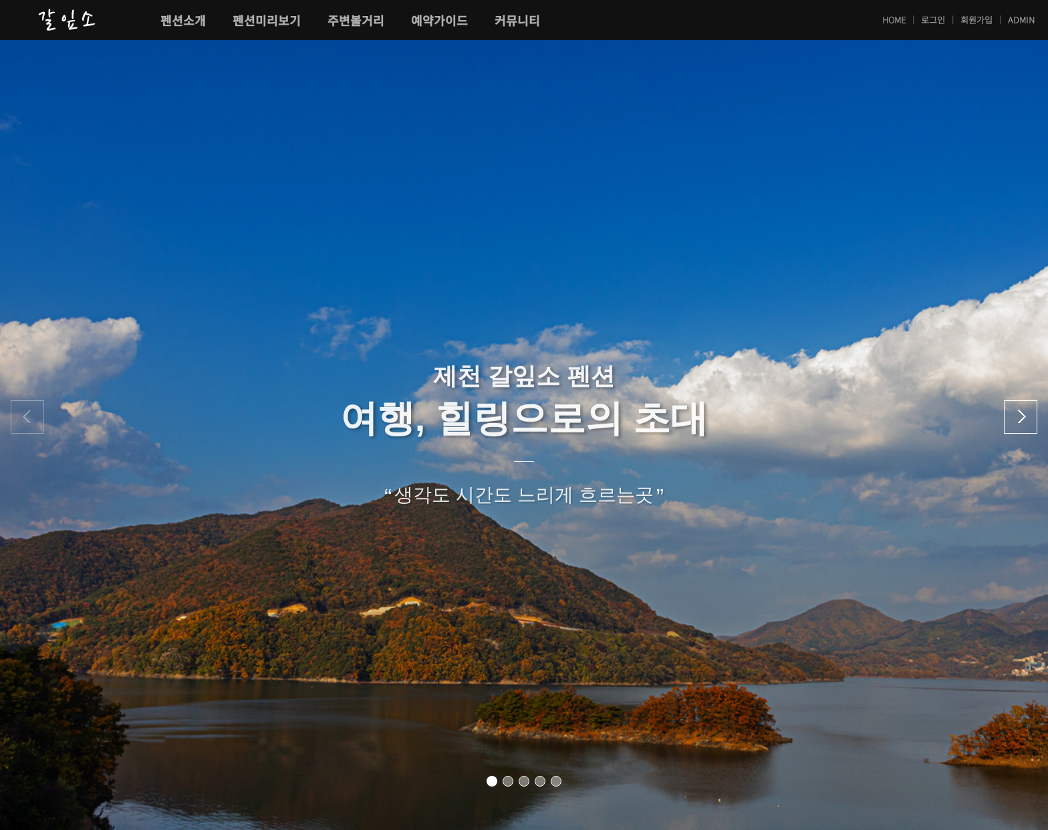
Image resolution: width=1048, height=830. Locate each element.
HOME (894, 19)
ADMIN (1021, 19)
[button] (492, 781)
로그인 (933, 19)
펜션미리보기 (267, 20)
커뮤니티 (517, 20)
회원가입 (976, 19)
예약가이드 (439, 20)
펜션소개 (183, 20)
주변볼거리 (356, 20)
